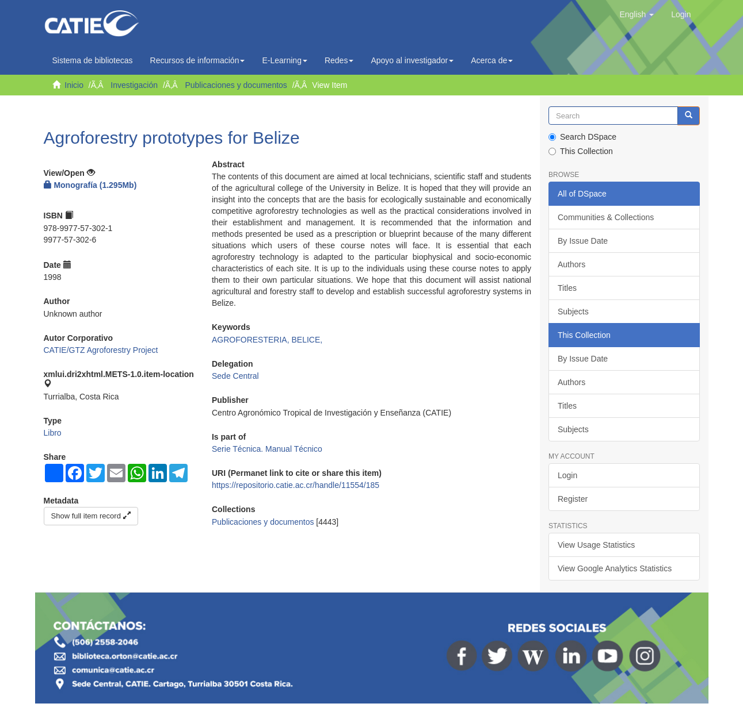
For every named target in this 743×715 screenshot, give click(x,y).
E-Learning (284, 60)
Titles (567, 288)
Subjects (573, 311)
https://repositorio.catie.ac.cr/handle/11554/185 (295, 485)
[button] (636, 14)
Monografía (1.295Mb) (90, 185)
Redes (339, 60)
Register (573, 498)
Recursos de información (197, 60)
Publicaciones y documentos (236, 85)
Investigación (134, 85)
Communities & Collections (606, 217)
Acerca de (492, 60)
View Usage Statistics (596, 544)
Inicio (73, 85)
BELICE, (306, 339)
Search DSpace (582, 136)
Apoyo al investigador (412, 60)
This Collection (580, 151)
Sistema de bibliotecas (92, 60)
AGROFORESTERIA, (251, 339)
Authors (571, 264)
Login (567, 475)
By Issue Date (583, 240)
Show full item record (91, 516)
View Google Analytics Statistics (615, 568)
